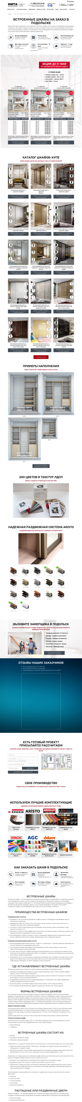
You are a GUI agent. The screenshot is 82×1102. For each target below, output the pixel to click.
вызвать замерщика (64, 5)
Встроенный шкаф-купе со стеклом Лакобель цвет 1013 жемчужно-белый (41, 306)
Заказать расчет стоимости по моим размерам (18, 196)
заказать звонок (71, 5)
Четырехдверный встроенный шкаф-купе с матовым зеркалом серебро (18, 268)
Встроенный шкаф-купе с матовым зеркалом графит (64, 229)
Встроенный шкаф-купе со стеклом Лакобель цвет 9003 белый (18, 306)
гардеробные (31, 9)
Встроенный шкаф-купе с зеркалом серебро (18, 190)
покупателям (63, 9)
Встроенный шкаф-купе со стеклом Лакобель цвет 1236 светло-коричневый (63, 306)
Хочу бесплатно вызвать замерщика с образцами (54, 652)
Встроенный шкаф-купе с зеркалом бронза (41, 191)
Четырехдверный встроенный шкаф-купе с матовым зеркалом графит (63, 268)
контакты (72, 9)
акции (56, 9)
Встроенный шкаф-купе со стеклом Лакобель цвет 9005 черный (63, 345)
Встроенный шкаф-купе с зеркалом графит (63, 190)
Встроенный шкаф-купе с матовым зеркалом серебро (18, 229)
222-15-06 (37, 3)
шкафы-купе (10, 9)
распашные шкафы (22, 9)
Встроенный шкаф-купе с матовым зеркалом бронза (41, 229)
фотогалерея (50, 9)
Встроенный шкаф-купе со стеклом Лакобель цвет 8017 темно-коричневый (18, 345)
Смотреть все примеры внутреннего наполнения (41, 466)
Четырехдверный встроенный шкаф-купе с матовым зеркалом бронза (41, 268)
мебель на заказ (41, 9)
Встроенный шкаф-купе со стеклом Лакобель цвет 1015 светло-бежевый (41, 345)
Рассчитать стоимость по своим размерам (18, 142)
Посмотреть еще (41, 357)
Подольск (71, 1)
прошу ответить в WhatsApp (17, 761)
